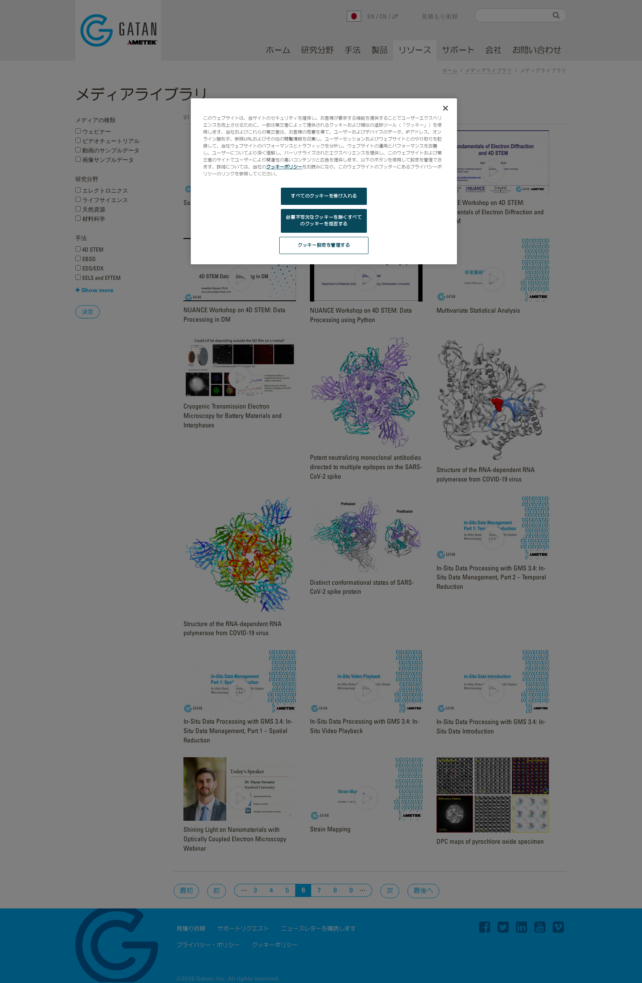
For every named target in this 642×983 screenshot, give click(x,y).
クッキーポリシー (284, 167)
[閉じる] (445, 108)
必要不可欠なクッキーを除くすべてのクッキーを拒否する (324, 220)
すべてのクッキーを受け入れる (324, 196)
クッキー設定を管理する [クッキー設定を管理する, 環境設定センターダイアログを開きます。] (324, 245)
